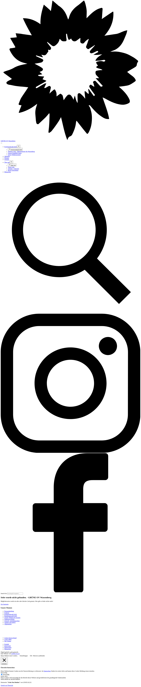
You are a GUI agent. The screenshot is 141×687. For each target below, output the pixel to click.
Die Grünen (7, 641)
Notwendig (6, 674)
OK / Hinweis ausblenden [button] (37, 656)
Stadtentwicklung (9, 619)
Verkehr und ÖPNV (10, 622)
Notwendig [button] (4, 672)
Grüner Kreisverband (10, 638)
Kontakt (6, 644)
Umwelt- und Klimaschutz (12, 621)
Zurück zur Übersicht (7, 685)
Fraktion (6, 613)
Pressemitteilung (9, 611)
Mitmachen (7, 649)
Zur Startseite (5, 604)
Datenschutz (7, 647)
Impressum (7, 646)
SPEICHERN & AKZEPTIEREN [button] (10, 679)
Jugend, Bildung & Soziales (12, 617)
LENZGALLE (15, 653)
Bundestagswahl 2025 (10, 616)
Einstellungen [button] (24, 656)
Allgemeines (8, 624)
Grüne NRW (8, 639)
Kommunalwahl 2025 (10, 614)
